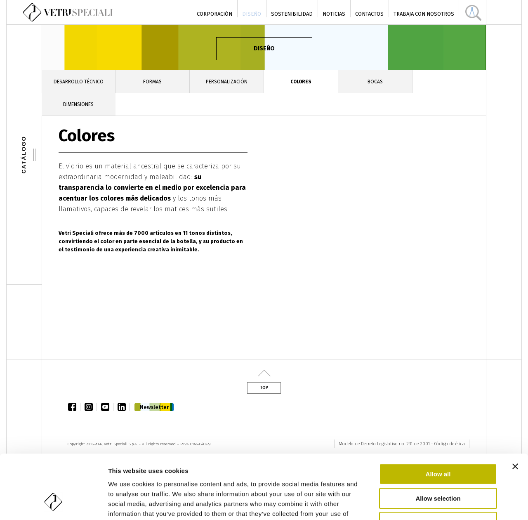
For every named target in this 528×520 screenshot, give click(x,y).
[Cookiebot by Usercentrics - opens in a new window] (53, 504)
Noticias (334, 14)
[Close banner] (515, 411)
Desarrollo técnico (79, 82)
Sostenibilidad (292, 14)
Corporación (214, 14)
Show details (433, 503)
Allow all (438, 419)
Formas (152, 82)
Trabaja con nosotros (424, 14)
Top (264, 387)
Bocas (375, 82)
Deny (438, 467)
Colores (300, 82)
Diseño (251, 14)
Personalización (227, 82)
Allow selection (437, 443)
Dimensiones (78, 104)
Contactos (369, 14)
